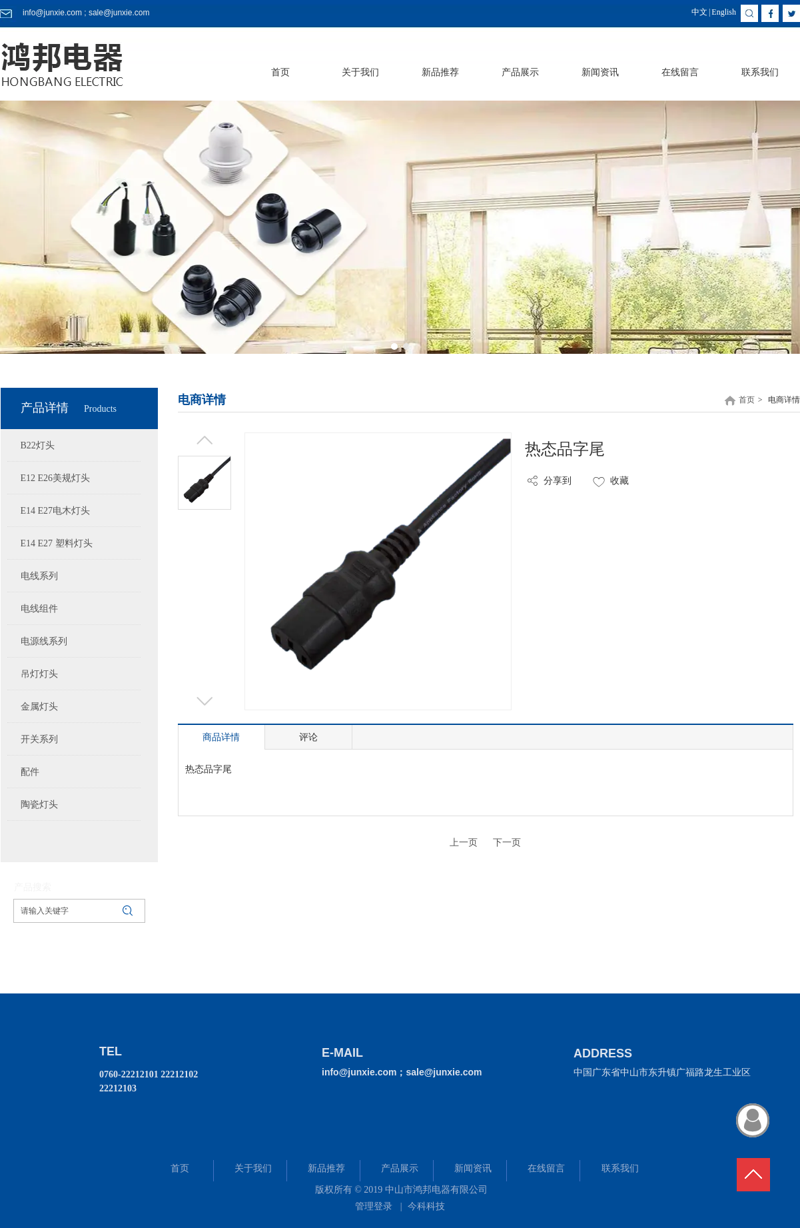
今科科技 (426, 1206)
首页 (747, 399)
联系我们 (620, 1168)
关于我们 (253, 1168)
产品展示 (399, 1168)
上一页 (464, 843)
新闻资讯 (473, 1168)
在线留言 (546, 1168)
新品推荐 (326, 1168)
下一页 (507, 843)
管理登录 (373, 1206)
